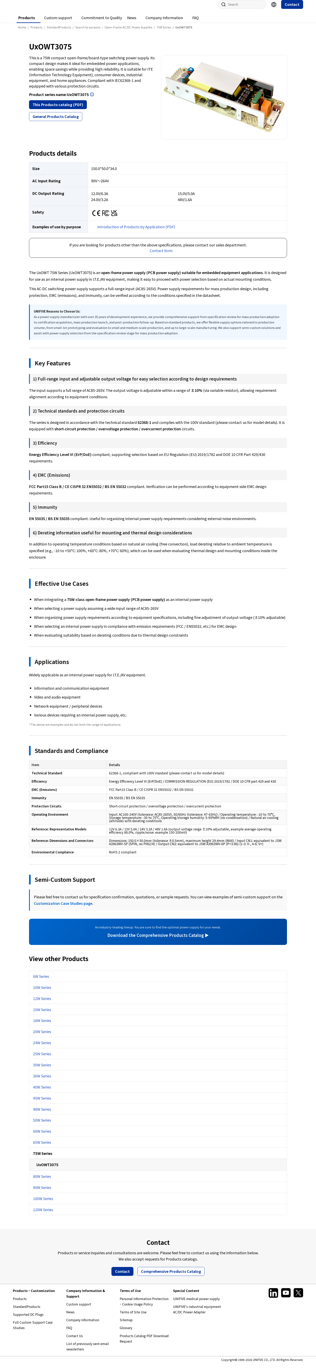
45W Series (42, 1102)
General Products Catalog (56, 120)
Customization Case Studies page (63, 907)
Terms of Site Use (133, 1316)
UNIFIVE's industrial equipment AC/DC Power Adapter (197, 1313)
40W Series (42, 1091)
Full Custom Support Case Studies (33, 1329)
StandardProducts (26, 1310)
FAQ (195, 21)
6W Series (41, 980)
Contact (292, 8)
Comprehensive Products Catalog (171, 1275)
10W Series (42, 991)
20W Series (42, 1035)
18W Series (42, 1024)
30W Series (42, 1068)
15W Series (42, 1013)
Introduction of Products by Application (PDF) (136, 230)
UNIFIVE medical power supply (196, 1302)
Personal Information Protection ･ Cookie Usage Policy (144, 1305)
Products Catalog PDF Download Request (144, 1342)
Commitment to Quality (101, 21)
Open (92, 98)
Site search (222, 8)
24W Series (42, 1046)
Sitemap (126, 1323)
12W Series (42, 1002)
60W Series (42, 1135)
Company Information (164, 21)
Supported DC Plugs (28, 1318)
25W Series (42, 1057)
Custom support (58, 21)
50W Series (42, 1124)
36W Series (42, 1079)
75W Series (42, 1157)
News (131, 21)
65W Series (42, 1146)
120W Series (43, 1213)
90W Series (42, 1191)
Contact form (161, 254)
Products (26, 21)
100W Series (43, 1202)
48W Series (42, 1113)
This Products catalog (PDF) (58, 108)
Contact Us (74, 1339)
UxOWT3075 (47, 1168)
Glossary (126, 1331)
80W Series (42, 1180)
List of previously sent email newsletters (87, 1350)
